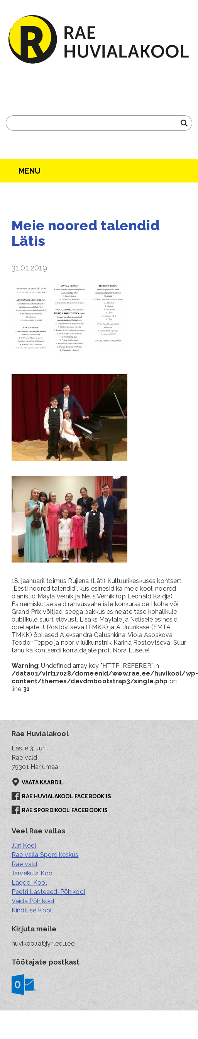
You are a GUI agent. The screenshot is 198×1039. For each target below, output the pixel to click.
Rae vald (24, 864)
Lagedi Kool (29, 882)
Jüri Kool (24, 845)
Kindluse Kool (32, 910)
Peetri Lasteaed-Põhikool (48, 891)
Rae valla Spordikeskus (45, 854)
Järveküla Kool (33, 873)
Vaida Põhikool (33, 901)
